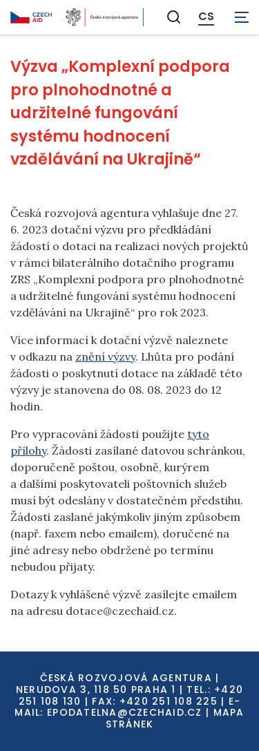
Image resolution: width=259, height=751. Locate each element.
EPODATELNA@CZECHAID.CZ (124, 712)
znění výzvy (105, 356)
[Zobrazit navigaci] (241, 17)
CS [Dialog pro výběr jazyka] (206, 16)
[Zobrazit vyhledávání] (174, 16)
